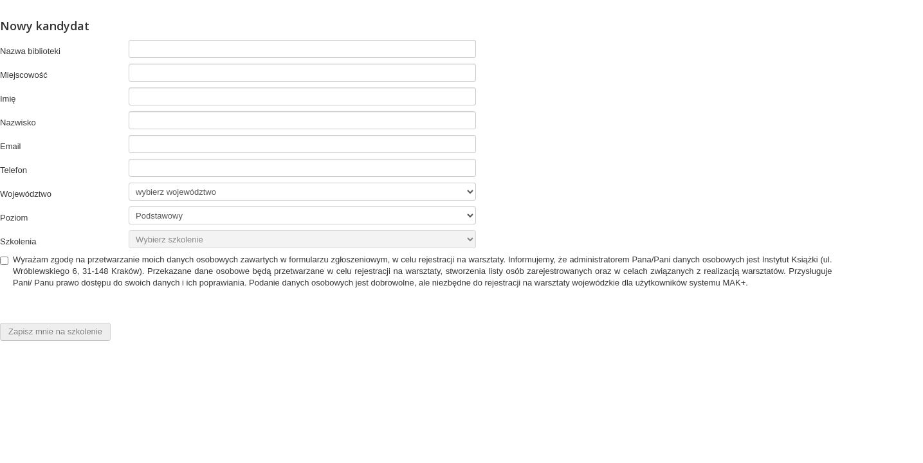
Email (10, 146)
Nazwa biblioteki (30, 51)
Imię (8, 99)
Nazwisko (18, 122)
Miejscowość (24, 75)
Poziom (14, 217)
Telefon (13, 170)
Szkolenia (18, 241)
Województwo (25, 194)
